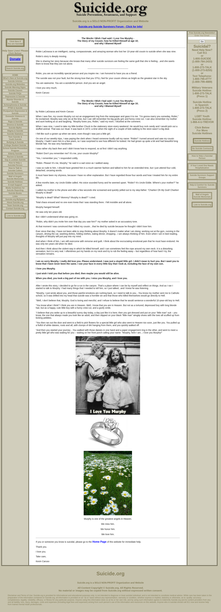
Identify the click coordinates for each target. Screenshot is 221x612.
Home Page (99, 541)
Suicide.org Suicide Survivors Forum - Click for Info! (110, 26)
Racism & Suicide (15, 157)
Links (15, 196)
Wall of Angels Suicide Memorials (15, 177)
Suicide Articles (15, 81)
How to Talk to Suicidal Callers (15, 169)
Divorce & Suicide (15, 125)
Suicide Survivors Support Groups (202, 176)
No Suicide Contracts (202, 148)
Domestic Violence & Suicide (15, 117)
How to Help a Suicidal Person (15, 164)
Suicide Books (15, 193)
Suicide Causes (15, 90)
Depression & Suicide (15, 96)
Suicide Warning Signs (15, 87)
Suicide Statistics (15, 134)
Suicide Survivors (15, 173)
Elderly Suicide (15, 154)
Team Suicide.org (15, 205)
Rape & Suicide (15, 122)
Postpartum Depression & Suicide (15, 112)
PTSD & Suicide (15, 108)
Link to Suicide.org (15, 216)
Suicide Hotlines (15, 182)
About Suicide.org (15, 202)
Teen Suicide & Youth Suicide (15, 138)
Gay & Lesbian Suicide (15, 160)
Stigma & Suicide (15, 131)
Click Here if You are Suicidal (15, 42)
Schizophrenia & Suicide (15, 105)
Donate (15, 59)
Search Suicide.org (15, 68)
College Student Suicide (15, 145)
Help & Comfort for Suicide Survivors (202, 186)
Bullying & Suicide (15, 142)
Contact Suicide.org (15, 208)
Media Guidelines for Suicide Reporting (15, 189)
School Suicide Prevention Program (15, 149)
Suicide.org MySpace (15, 199)
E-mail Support (15, 185)
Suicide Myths (15, 128)
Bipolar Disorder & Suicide (15, 100)
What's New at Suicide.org (15, 78)
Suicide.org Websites (15, 84)
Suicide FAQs (15, 93)
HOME (15, 75)
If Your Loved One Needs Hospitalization (202, 166)
